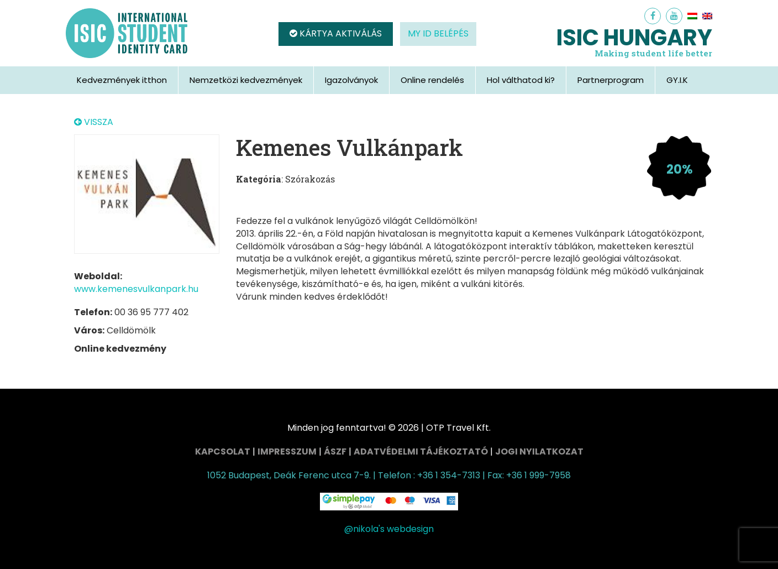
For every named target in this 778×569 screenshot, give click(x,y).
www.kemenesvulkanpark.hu (136, 289)
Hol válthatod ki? (521, 80)
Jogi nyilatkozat (539, 451)
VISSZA (93, 122)
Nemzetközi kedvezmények (246, 80)
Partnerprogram (610, 80)
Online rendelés (432, 80)
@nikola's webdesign (389, 529)
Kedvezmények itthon (122, 80)
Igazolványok (351, 80)
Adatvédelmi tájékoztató (421, 451)
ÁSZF (335, 451)
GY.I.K (677, 80)
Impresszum (287, 451)
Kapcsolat (222, 451)
